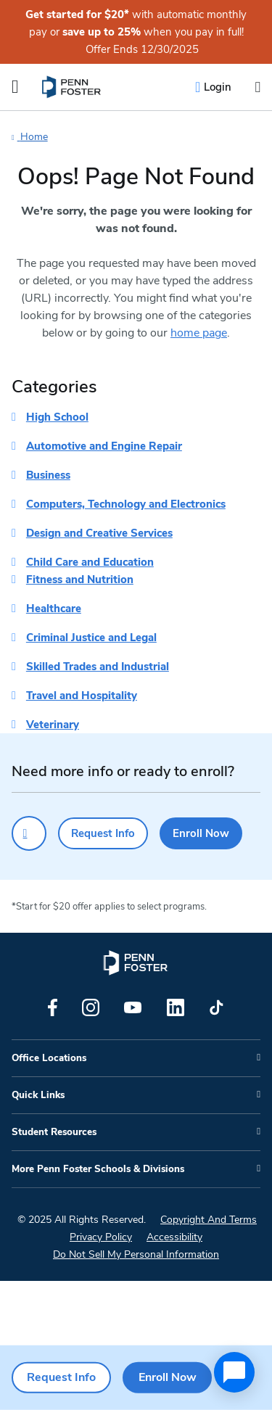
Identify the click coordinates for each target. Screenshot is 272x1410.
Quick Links (38, 1095)
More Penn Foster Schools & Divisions (98, 1169)
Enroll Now (201, 833)
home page (198, 333)
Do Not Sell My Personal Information (136, 1254)
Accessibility (174, 1237)
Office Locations (49, 1058)
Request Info (103, 833)
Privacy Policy (101, 1237)
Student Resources (54, 1132)
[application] (234, 1372)
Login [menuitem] (217, 87)
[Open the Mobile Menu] (15, 87)
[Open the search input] (257, 87)
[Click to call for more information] (29, 833)
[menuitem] (72, 87)
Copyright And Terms (208, 1219)
